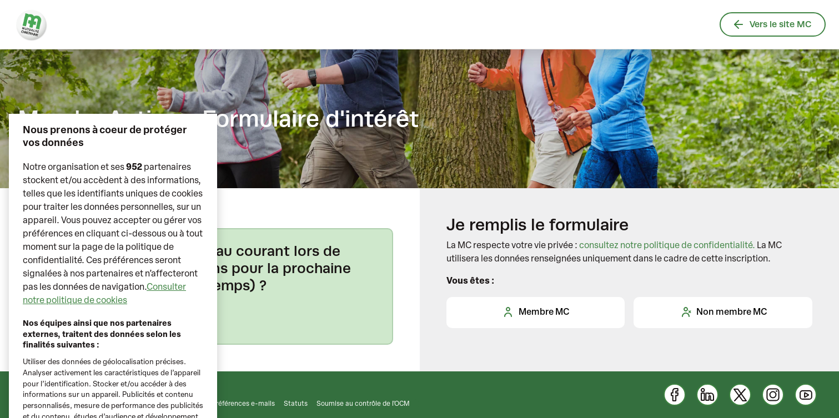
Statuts (296, 404)
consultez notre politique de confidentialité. (667, 245)
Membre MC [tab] (535, 312)
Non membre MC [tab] (723, 312)
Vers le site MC (772, 24)
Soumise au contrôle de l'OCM (363, 404)
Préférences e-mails (243, 404)
